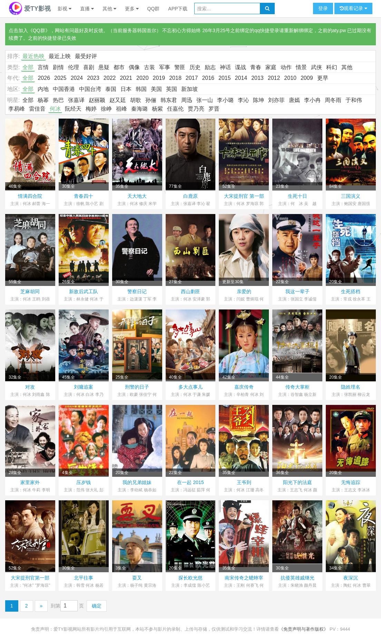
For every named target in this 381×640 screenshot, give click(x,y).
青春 (255, 67)
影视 (64, 8)
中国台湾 (90, 89)
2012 (274, 78)
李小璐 (225, 100)
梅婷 (91, 109)
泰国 (110, 89)
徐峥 (106, 109)
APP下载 (177, 8)
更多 (132, 8)
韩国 (141, 89)
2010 (290, 78)
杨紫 (157, 109)
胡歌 (135, 100)
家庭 (270, 67)
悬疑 (103, 67)
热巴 (58, 100)
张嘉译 (76, 100)
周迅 (186, 100)
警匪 (179, 67)
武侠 (316, 67)
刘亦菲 (276, 100)
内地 (43, 89)
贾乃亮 (196, 109)
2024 (77, 78)
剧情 (58, 67)
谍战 (240, 67)
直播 (87, 8)
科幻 (331, 67)
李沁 (243, 100)
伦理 (73, 67)
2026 (44, 78)
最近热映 (33, 56)
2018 (175, 78)
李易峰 (16, 109)
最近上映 (60, 56)
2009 (307, 78)
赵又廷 (117, 100)
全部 (27, 67)
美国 (156, 89)
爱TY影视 (30, 8)
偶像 (134, 67)
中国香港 (64, 89)
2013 (257, 78)
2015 (224, 78)
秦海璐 (139, 109)
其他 (109, 8)
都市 (119, 67)
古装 (149, 67)
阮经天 (73, 109)
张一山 (204, 100)
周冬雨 (333, 100)
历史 (195, 67)
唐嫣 (294, 100)
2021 (126, 78)
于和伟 (353, 100)
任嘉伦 (175, 109)
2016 (208, 78)
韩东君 (168, 100)
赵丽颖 (97, 100)
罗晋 (213, 109)
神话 (225, 67)
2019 (159, 78)
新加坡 (189, 89)
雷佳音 (37, 109)
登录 (323, 8)
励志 (210, 67)
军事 (164, 67)
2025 (60, 78)
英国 (171, 89)
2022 (110, 78)
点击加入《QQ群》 (29, 30)
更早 (322, 78)
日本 (125, 89)
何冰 (55, 109)
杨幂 (43, 100)
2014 (241, 78)
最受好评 (86, 56)
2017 (192, 78)
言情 (43, 67)
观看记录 (353, 8)
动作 (286, 67)
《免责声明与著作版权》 (303, 629)
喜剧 (88, 67)
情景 (301, 67)
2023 (93, 78)
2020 (142, 78)
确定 (96, 606)
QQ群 (153, 8)
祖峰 (121, 109)
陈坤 (258, 100)
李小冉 (312, 100)
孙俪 (150, 100)
